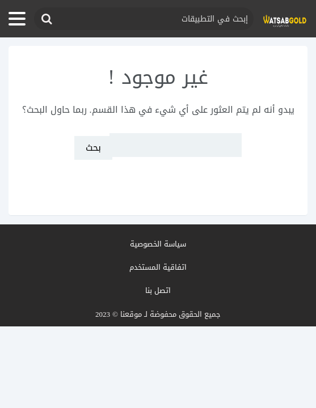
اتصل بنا (158, 290)
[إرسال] (46, 19)
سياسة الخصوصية (158, 244)
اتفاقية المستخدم (158, 267)
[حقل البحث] (144, 18)
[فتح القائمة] (17, 18)
